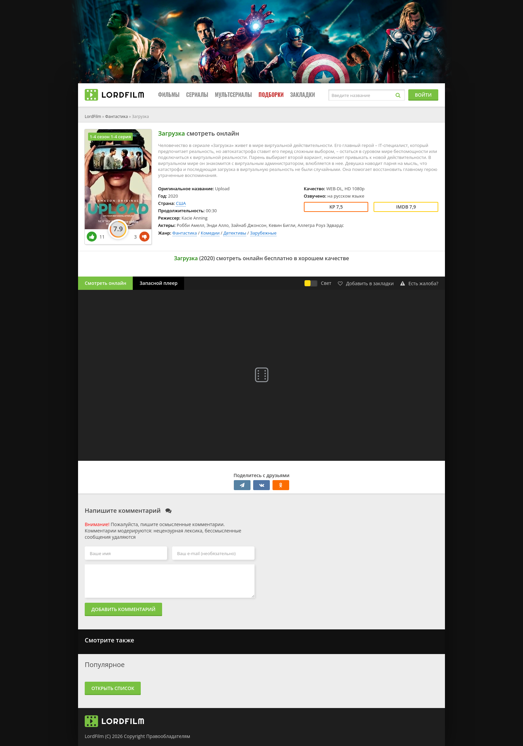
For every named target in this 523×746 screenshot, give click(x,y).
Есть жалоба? (419, 283)
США (181, 203)
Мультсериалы (233, 94)
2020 (207, 258)
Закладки (302, 94)
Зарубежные (263, 233)
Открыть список (112, 688)
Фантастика (116, 116)
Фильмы (168, 94)
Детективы (234, 233)
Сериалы (197, 94)
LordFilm (93, 116)
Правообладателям (168, 736)
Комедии (210, 233)
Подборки (271, 94)
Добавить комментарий (123, 609)
